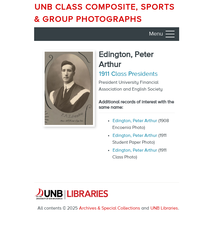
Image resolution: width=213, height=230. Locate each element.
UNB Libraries (164, 208)
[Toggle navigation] (162, 34)
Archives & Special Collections (109, 208)
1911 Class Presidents (128, 74)
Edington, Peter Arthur (135, 121)
